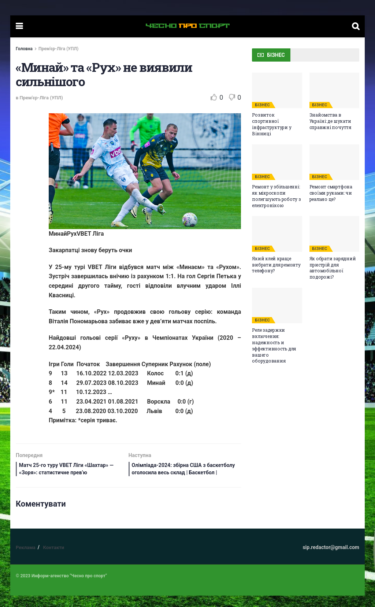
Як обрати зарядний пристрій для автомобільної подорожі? (332, 267)
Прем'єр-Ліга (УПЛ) (58, 48)
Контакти (53, 559)
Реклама (26, 559)
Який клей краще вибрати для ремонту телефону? (276, 264)
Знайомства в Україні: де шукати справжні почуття (330, 121)
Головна (24, 48)
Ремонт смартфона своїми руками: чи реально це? (330, 193)
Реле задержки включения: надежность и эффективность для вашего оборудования (274, 345)
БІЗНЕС (262, 105)
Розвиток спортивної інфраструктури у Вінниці (271, 124)
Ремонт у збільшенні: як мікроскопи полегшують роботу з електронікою (276, 196)
